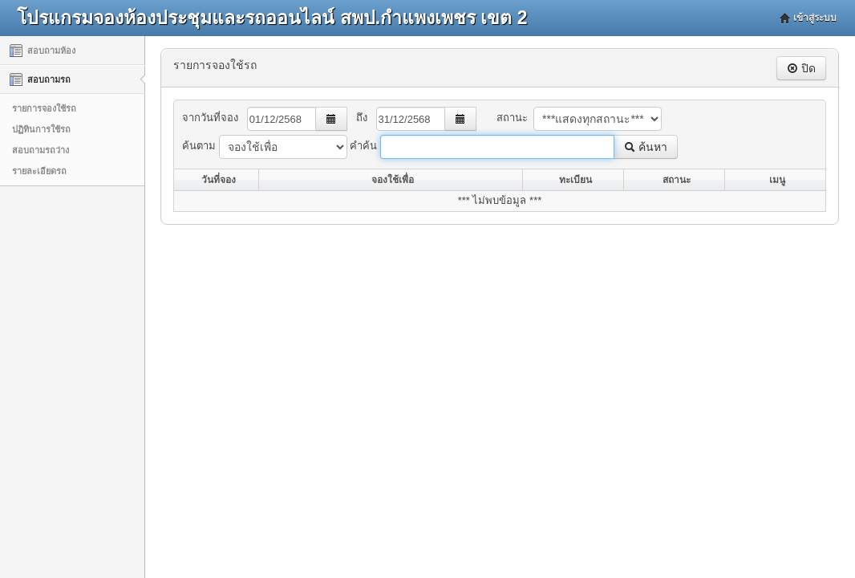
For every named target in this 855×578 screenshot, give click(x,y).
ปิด (801, 68)
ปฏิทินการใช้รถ (41, 129)
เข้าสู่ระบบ (815, 17)
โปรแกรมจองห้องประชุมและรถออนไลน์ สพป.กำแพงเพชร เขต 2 (272, 17)
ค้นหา (645, 146)
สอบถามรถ (40, 79)
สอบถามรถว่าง (40, 150)
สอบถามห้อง (42, 50)
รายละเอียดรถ (39, 171)
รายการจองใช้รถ (44, 108)
